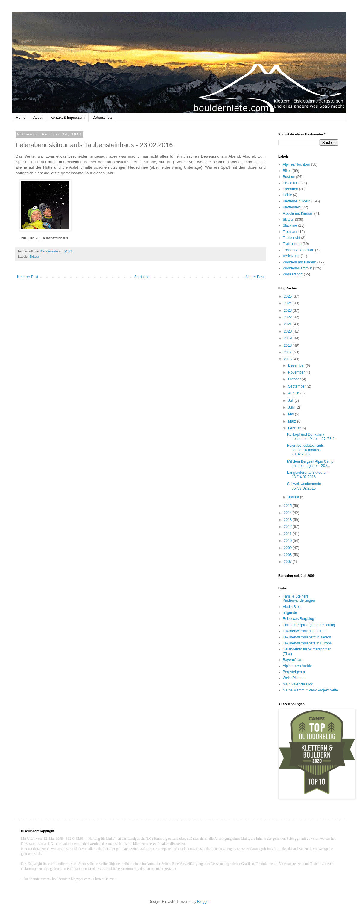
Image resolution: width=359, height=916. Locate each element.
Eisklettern (291, 183)
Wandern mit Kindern (299, 262)
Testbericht (291, 238)
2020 (288, 331)
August (294, 393)
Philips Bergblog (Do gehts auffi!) (309, 625)
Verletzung (291, 256)
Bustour (289, 177)
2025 (288, 296)
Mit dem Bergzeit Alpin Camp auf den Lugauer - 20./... (310, 463)
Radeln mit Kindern (298, 213)
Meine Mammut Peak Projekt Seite (310, 690)
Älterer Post (254, 277)
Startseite (142, 277)
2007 (288, 562)
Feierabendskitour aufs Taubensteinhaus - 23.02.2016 (305, 449)
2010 (288, 541)
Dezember (297, 365)
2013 (288, 520)
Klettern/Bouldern (297, 201)
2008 (288, 555)
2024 (288, 303)
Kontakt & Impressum (67, 117)
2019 (288, 338)
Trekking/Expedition (298, 250)
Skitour (34, 256)
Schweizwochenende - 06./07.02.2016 (305, 486)
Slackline (290, 225)
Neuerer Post (27, 277)
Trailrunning (292, 244)
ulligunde (290, 613)
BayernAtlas (292, 660)
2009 (288, 548)
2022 (288, 317)
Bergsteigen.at (294, 672)
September (297, 386)
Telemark (290, 232)
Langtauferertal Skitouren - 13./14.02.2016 (308, 474)
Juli (291, 400)
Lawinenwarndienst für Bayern (307, 637)
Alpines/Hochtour (296, 164)
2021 (288, 324)
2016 (288, 359)
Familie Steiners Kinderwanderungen (299, 598)
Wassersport (293, 274)
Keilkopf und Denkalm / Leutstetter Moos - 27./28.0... (312, 436)
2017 (288, 352)
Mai (291, 414)
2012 (288, 527)
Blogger (203, 902)
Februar (295, 428)
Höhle (287, 195)
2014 (288, 513)
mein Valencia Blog (298, 684)
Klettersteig (292, 207)
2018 (288, 345)
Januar (294, 497)
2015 (288, 506)
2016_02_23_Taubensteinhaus (44, 238)
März (292, 421)
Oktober (295, 379)
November (297, 372)
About (37, 117)
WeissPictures (294, 678)
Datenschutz (102, 117)
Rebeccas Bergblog (298, 619)
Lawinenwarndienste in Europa (307, 643)
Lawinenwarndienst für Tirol (304, 631)
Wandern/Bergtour (297, 268)
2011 (288, 534)
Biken (287, 171)
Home (20, 117)
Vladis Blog (292, 607)
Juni (292, 407)
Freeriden (290, 189)
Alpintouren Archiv (297, 666)
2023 (288, 310)
